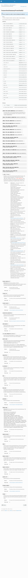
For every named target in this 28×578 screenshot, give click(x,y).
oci (14, 1)
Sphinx (6, 510)
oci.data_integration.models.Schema (14, 491)
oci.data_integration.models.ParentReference (16, 482)
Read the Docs (19, 510)
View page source (23, 6)
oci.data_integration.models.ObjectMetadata (16, 404)
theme (11, 510)
